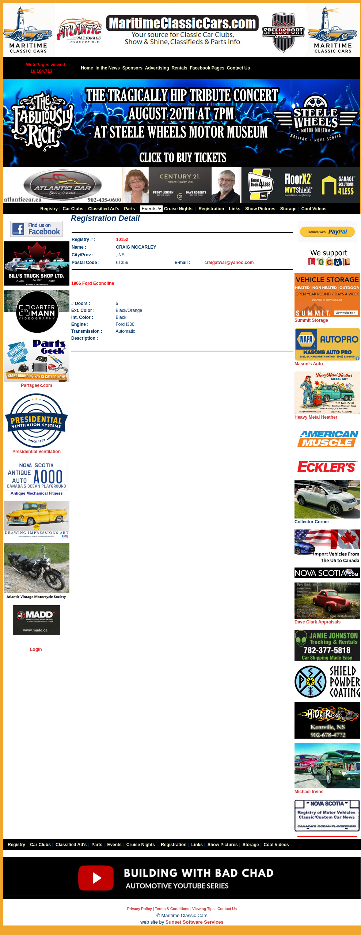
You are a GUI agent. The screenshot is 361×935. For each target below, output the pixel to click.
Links (234, 208)
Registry (49, 208)
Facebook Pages (207, 68)
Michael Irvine (327, 789)
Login (36, 649)
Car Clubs (72, 208)
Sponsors (132, 68)
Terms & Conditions (172, 909)
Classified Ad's (103, 208)
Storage (288, 208)
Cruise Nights (178, 208)
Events (114, 844)
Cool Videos (314, 208)
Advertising (157, 68)
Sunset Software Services (195, 922)
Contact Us (238, 68)
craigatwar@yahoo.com (229, 262)
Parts (129, 208)
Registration (211, 208)
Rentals (179, 68)
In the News (107, 68)
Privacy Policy (139, 909)
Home (87, 68)
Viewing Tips (203, 909)
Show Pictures (260, 208)
